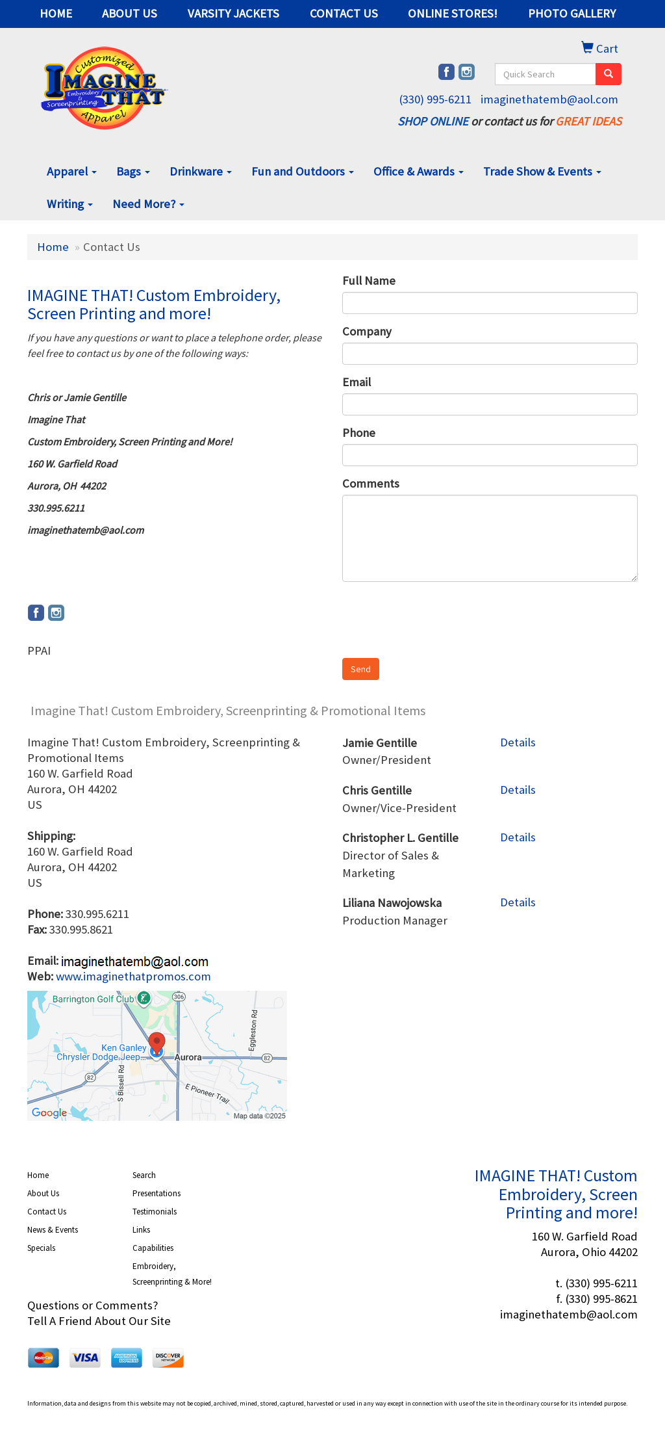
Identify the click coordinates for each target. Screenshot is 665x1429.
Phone (358, 432)
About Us (43, 1193)
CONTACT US (344, 13)
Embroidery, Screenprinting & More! (172, 1274)
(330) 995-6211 (435, 99)
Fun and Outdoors (302, 171)
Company (367, 331)
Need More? (148, 203)
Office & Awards (418, 171)
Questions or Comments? (92, 1305)
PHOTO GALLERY (572, 13)
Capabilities (152, 1247)
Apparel (72, 171)
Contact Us (46, 1211)
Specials (41, 1247)
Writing (70, 203)
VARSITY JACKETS (233, 13)
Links (141, 1229)
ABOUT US (129, 13)
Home (53, 246)
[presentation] (441, 617)
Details (518, 742)
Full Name (368, 280)
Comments (370, 483)
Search (144, 1175)
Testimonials (154, 1211)
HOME (56, 13)
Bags (133, 171)
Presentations (156, 1193)
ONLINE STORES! (452, 13)
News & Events (52, 1229)
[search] (608, 74)
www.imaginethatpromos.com (133, 976)
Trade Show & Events (542, 171)
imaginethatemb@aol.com (549, 99)
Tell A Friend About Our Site (99, 1320)
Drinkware (200, 171)
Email (356, 381)
